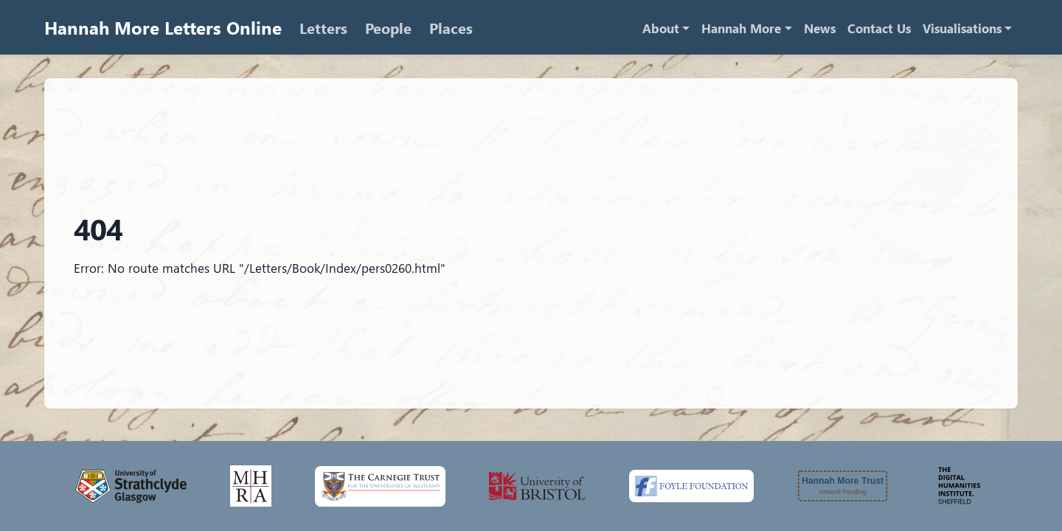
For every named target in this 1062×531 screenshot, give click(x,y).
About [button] (660, 28)
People (388, 27)
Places (451, 27)
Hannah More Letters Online (163, 27)
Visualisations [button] (962, 28)
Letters (323, 27)
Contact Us (879, 28)
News (820, 28)
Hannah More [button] (741, 28)
